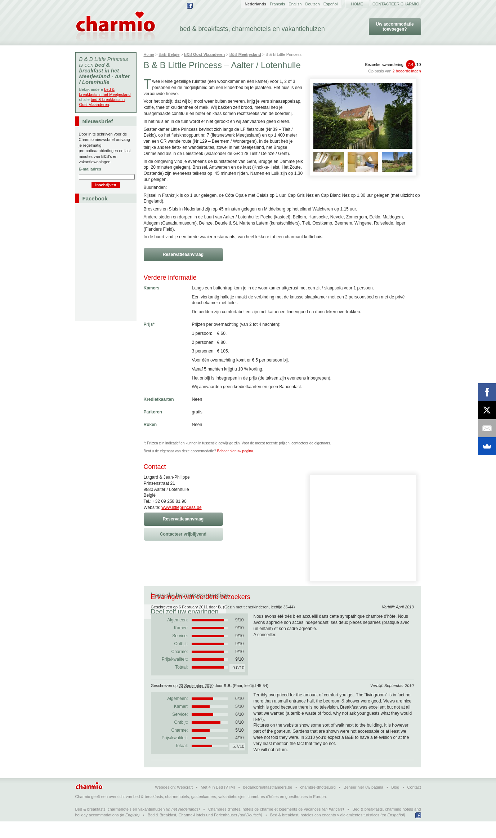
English (295, 4)
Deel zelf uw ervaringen (276, 595)
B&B (168, 54)
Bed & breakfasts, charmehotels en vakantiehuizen (120, 826)
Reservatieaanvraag (183, 254)
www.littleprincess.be (181, 507)
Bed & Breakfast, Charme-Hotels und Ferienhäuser (192, 831)
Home (357, 4)
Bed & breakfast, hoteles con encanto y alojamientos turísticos (324, 831)
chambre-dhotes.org (317, 804)
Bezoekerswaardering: (393, 64)
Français (277, 4)
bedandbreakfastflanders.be (267, 804)
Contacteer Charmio (395, 4)
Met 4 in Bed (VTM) (218, 804)
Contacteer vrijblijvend (183, 534)
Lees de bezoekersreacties (189, 595)
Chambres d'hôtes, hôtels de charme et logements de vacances (264, 826)
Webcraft (185, 804)
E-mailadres (90, 169)
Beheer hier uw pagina (235, 451)
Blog (395, 804)
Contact (414, 804)
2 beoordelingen (407, 71)
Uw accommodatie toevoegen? (395, 27)
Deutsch (312, 4)
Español (330, 4)
